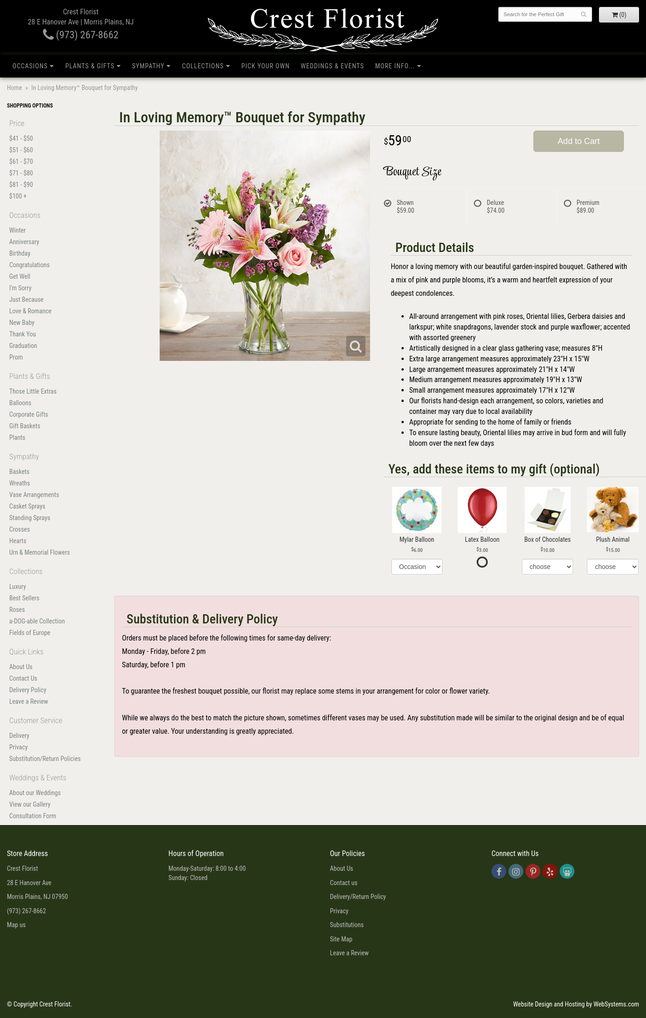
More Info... (395, 66)
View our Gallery (29, 804)
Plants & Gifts (89, 66)
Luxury (17, 586)
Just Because (26, 299)
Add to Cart (579, 141)
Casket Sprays (27, 506)
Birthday (19, 253)
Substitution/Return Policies (45, 758)
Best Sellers (24, 598)
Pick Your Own (265, 66)
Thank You (22, 334)
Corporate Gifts (28, 414)
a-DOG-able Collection (37, 621)
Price (16, 123)
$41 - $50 (21, 138)
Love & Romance (30, 311)
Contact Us (23, 678)
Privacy (18, 747)
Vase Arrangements (34, 494)
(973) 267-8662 (81, 35)
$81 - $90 (21, 184)
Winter (17, 230)
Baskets (19, 471)
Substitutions (347, 924)
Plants (17, 437)
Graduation (23, 345)
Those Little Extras (33, 391)
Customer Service (35, 720)
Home (14, 87)
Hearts (17, 541)
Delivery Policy (27, 690)
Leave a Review (28, 701)
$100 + (18, 196)
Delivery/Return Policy (358, 896)
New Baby (22, 322)
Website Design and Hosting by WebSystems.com (576, 1004)
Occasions (30, 66)
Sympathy (148, 66)
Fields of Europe (29, 632)
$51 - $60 (21, 150)
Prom (16, 357)
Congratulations (29, 265)
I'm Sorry (20, 288)
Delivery (19, 735)
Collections (203, 66)
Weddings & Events (332, 66)
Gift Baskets (24, 426)
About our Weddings (35, 792)
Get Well (19, 276)
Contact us (344, 882)
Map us (16, 924)
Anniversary (24, 242)
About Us (20, 667)
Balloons (20, 403)
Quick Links (26, 651)
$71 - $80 (21, 173)
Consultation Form (32, 816)
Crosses (19, 529)
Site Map (341, 939)
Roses (17, 609)
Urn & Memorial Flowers (39, 552)
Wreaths (19, 483)
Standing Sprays (29, 517)
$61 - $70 (21, 161)
